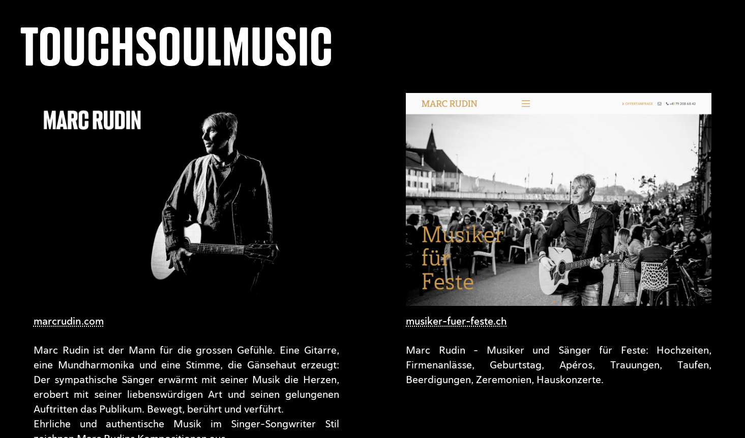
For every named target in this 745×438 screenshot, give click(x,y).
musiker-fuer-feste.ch (456, 321)
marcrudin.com (69, 321)
